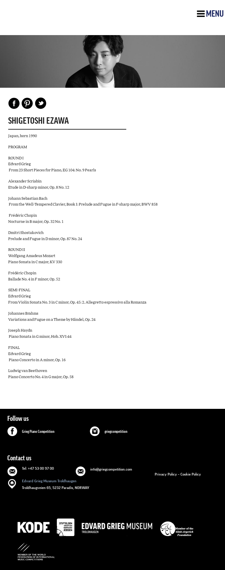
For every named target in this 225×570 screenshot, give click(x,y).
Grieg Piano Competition (38, 432)
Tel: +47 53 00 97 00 (38, 468)
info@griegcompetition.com (111, 469)
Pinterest (27, 103)
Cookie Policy (190, 474)
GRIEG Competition (48, 21)
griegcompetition (116, 432)
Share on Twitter (40, 103)
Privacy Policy (166, 474)
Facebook (14, 103)
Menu (215, 13)
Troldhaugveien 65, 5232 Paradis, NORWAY (55, 484)
